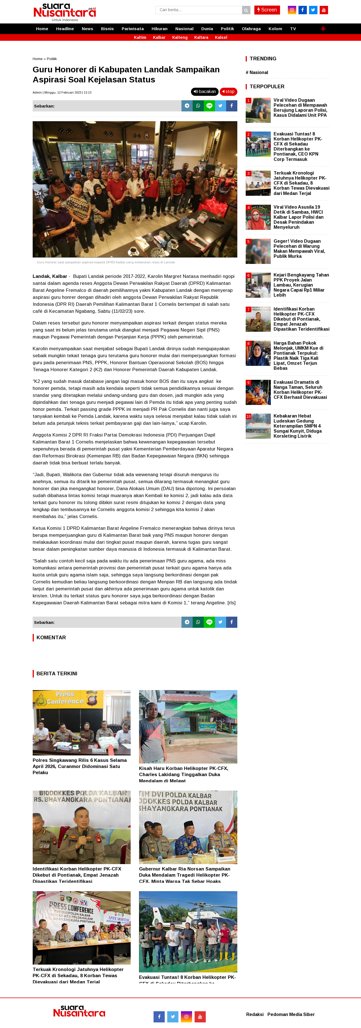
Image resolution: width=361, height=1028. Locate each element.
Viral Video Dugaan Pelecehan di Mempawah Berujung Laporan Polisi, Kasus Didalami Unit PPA (300, 108)
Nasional (184, 28)
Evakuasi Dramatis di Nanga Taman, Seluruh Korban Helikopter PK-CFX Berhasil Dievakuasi (300, 390)
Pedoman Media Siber (291, 1014)
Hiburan (160, 28)
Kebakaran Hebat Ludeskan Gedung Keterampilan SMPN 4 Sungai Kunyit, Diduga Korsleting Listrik (298, 426)
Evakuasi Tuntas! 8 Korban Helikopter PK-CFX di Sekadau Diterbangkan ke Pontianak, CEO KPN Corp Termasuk (298, 147)
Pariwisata (133, 28)
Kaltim (140, 37)
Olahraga (251, 28)
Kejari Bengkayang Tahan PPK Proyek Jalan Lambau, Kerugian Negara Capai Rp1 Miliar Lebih (301, 285)
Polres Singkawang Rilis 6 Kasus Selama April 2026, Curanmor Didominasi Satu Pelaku (80, 766)
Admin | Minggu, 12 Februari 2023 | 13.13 (62, 92)
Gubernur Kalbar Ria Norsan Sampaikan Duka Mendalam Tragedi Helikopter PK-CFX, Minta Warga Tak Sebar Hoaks (184, 875)
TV (293, 28)
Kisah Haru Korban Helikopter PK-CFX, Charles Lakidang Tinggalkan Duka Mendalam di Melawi (183, 774)
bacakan (205, 91)
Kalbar (159, 37)
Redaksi (255, 1014)
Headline (65, 28)
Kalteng (180, 37)
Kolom (275, 28)
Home (42, 28)
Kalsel (221, 37)
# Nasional (257, 72)
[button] (323, 26)
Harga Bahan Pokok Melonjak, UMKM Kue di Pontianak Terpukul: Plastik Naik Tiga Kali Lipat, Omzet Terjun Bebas (298, 356)
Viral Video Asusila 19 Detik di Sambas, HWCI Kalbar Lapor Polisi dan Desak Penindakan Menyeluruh (299, 217)
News (87, 28)
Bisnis (107, 28)
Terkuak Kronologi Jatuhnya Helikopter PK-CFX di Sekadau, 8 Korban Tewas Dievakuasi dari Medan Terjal (78, 975)
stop (229, 91)
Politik (227, 28)
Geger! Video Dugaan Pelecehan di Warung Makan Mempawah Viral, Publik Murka (299, 249)
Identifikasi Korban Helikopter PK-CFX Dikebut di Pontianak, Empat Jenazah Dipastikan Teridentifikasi (77, 875)
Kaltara (201, 37)
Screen (267, 10)
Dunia (207, 28)
